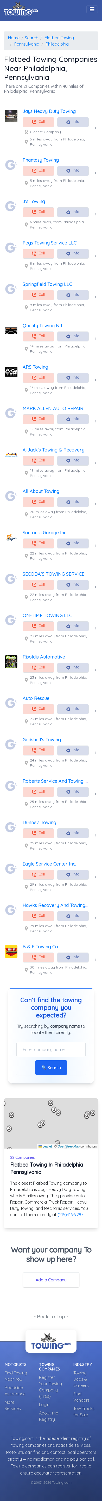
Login (44, 1404)
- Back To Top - (51, 1316)
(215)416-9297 (70, 1214)
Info (72, 122)
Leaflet (45, 1146)
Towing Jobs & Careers (81, 1379)
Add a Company (51, 1279)
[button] (58, 1112)
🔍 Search (51, 1067)
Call (38, 122)
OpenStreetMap (69, 1146)
